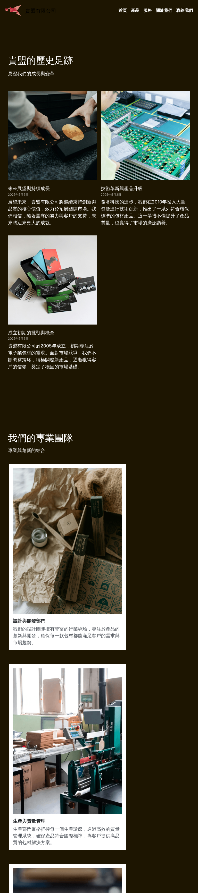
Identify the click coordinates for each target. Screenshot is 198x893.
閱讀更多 (150, 788)
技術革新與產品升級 (122, 188)
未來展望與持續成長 (29, 188)
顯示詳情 (87, 788)
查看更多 (25, 788)
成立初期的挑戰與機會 (31, 332)
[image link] (13, 10)
